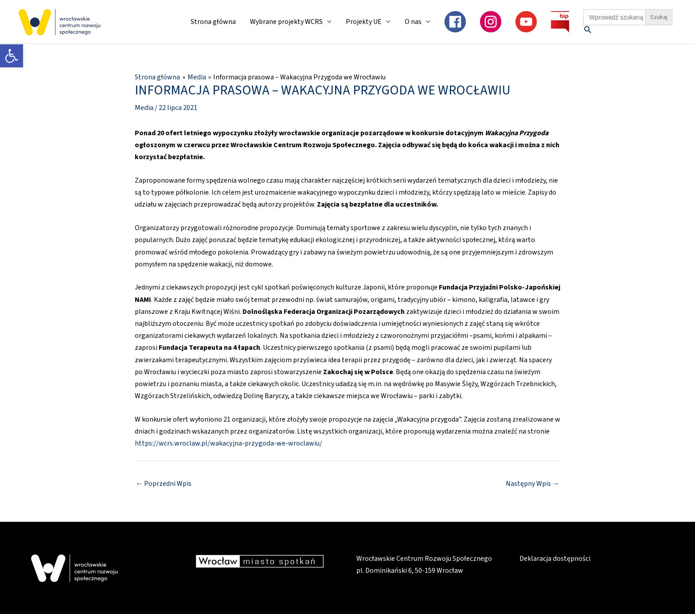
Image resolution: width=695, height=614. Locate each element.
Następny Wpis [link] (532, 483)
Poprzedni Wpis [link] (163, 483)
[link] (11, 55)
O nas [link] (413, 22)
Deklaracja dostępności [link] (554, 558)
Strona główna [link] (213, 22)
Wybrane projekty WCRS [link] (286, 22)
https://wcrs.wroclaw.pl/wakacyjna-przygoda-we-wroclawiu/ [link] (228, 443)
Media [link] (143, 107)
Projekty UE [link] (364, 22)
